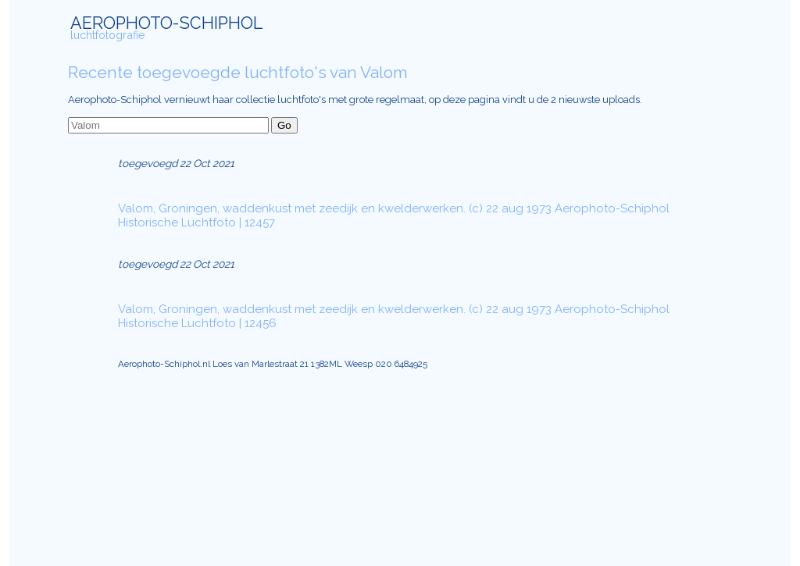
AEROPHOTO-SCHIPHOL (166, 23)
